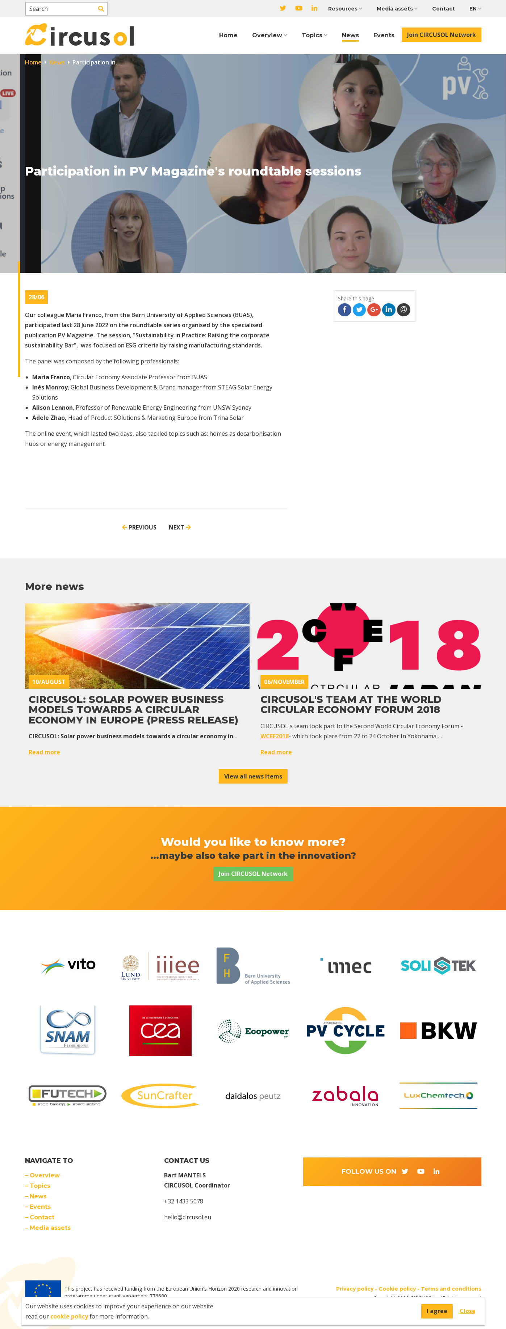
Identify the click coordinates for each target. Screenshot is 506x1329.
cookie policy (69, 1316)
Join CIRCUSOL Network (441, 35)
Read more (44, 752)
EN (473, 8)
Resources (342, 8)
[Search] (66, 9)
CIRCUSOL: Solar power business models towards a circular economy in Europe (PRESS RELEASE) (133, 709)
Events (383, 35)
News (350, 35)
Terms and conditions (451, 1289)
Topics (312, 35)
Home (228, 35)
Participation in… (96, 62)
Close (468, 1311)
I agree (437, 1311)
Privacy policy (354, 1289)
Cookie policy (397, 1289)
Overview (267, 35)
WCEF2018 (274, 736)
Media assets (395, 8)
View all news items (253, 776)
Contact (443, 8)
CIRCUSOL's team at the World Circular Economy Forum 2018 (351, 704)
